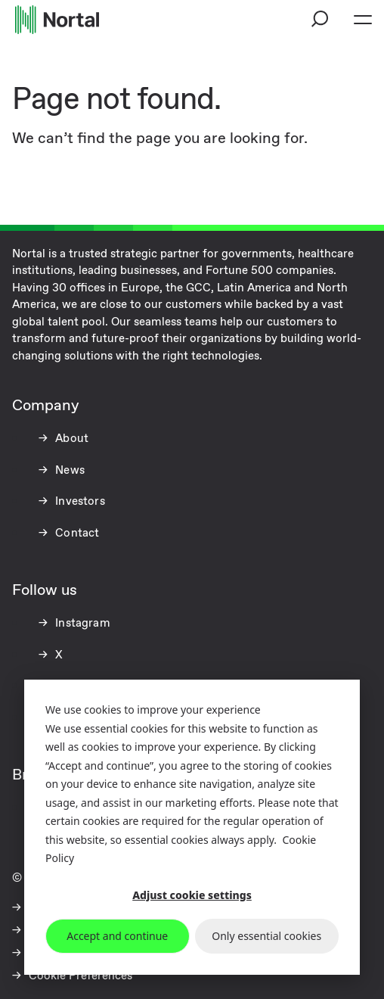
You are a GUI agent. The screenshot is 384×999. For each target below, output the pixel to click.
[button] (320, 20)
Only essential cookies (266, 936)
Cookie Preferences (80, 976)
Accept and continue (117, 936)
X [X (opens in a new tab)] (57, 655)
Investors (78, 501)
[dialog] (192, 827)
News (68, 470)
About (70, 439)
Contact (75, 533)
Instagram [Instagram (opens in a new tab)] (81, 623)
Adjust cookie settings (192, 895)
